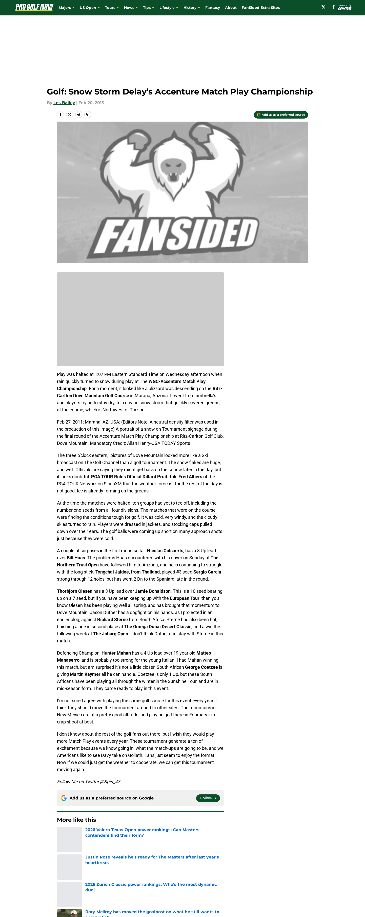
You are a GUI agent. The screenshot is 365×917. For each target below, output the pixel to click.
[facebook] (333, 7)
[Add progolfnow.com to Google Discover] (281, 115)
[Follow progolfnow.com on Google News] (208, 798)
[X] (323, 7)
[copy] (87, 114)
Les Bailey (64, 102)
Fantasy (212, 7)
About (231, 7)
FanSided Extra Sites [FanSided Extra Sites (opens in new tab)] (261, 7)
